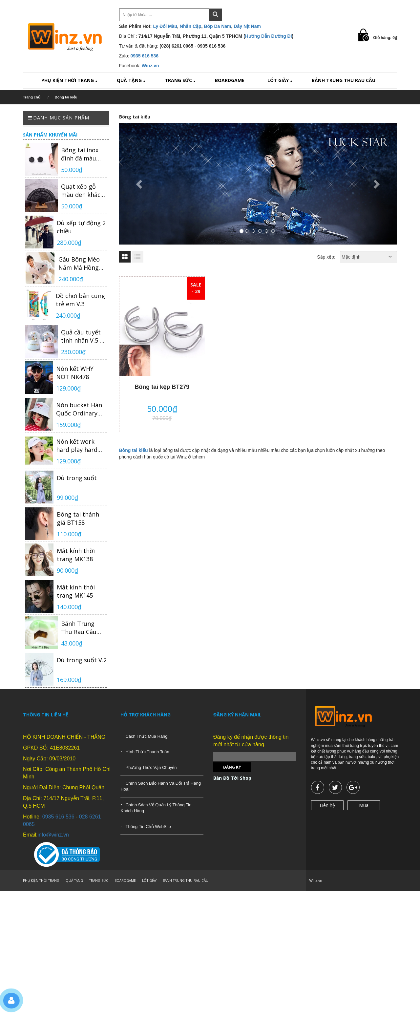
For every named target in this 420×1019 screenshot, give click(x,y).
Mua (363, 805)
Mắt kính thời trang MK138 (76, 555)
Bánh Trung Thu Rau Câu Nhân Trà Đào (80, 628)
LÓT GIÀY (280, 80)
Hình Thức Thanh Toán (147, 751)
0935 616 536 (145, 55)
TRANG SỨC (180, 80)
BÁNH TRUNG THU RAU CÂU (343, 80)
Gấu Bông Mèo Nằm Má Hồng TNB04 (79, 263)
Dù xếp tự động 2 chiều (81, 227)
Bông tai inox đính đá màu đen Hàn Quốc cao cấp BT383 (81, 154)
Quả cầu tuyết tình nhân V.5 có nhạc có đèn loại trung (84, 336)
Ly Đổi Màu (165, 26)
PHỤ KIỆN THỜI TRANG (69, 80)
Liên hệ (327, 805)
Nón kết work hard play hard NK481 (76, 445)
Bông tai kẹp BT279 (162, 387)
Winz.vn (150, 65)
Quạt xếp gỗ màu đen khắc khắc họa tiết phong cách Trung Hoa (80, 190)
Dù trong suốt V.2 (82, 660)
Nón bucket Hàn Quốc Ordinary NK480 (79, 409)
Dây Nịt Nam (247, 26)
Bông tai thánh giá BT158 (78, 518)
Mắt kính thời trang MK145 (76, 591)
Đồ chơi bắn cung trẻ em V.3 (80, 300)
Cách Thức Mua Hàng (146, 736)
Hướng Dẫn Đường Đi (268, 36)
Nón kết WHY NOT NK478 (75, 373)
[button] (140, 183)
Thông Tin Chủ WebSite (148, 826)
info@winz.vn (53, 835)
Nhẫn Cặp (190, 26)
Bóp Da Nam (217, 26)
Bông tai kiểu (133, 450)
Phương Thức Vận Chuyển (151, 767)
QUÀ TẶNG (131, 80)
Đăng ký (232, 767)
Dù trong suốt (77, 478)
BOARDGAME (229, 80)
